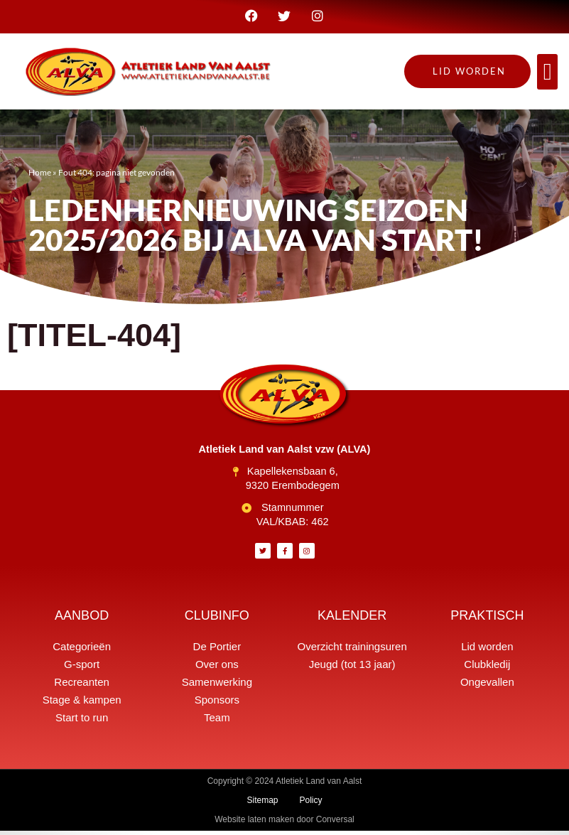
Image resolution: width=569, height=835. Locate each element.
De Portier (217, 651)
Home (39, 176)
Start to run (81, 722)
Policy (311, 804)
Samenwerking (217, 686)
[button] (547, 76)
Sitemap (262, 804)
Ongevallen (487, 686)
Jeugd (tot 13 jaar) (352, 668)
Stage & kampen (82, 704)
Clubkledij (487, 668)
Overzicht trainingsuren (352, 651)
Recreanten (81, 686)
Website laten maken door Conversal (284, 824)
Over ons (217, 668)
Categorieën (82, 651)
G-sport (81, 668)
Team (217, 722)
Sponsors (217, 704)
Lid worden (487, 651)
